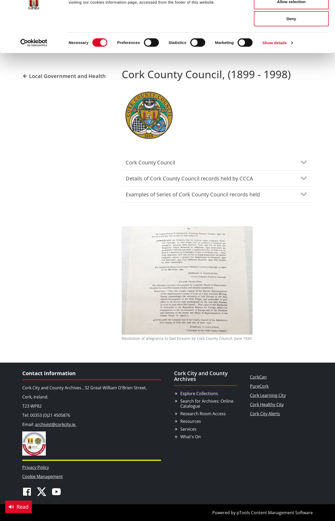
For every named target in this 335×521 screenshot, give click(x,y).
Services (188, 429)
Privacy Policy (35, 467)
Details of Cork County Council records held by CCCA (189, 178)
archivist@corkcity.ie (55, 424)
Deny (291, 48)
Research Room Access (203, 414)
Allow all (291, 14)
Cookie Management (42, 476)
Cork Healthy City (267, 404)
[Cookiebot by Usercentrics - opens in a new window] (34, 72)
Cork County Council (150, 162)
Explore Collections (199, 393)
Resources (190, 421)
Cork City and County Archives (201, 376)
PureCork (259, 386)
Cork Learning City (268, 395)
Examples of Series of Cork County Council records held (193, 194)
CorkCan (258, 377)
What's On (190, 437)
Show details (275, 72)
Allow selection (291, 31)
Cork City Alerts (265, 414)
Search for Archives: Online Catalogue (206, 403)
